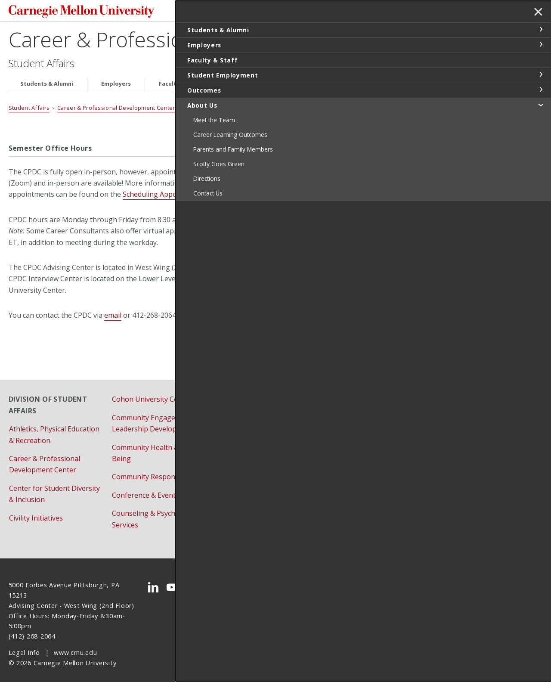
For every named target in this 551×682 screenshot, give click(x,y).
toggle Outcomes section (540, 89)
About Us (388, 86)
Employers (116, 86)
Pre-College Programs (251, 501)
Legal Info (24, 645)
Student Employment (259, 86)
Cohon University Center (152, 391)
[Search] (362, 12)
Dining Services (239, 410)
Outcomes (332, 86)
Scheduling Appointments (164, 197)
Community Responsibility (154, 469)
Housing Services (242, 482)
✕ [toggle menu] (536, 12)
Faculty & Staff (180, 86)
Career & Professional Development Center (208, 41)
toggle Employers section (540, 44)
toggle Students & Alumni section (540, 29)
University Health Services (360, 457)
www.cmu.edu (75, 645)
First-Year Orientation (250, 446)
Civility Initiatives (36, 510)
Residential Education (352, 391)
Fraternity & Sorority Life (255, 464)
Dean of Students (243, 391)
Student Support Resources (362, 439)
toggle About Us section (540, 104)
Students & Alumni (46, 86)
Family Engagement (246, 428)
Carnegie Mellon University (73, 12)
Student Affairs (41, 65)
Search (407, 12)
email (112, 317)
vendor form (346, 298)
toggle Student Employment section (540, 74)
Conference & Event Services (158, 487)
